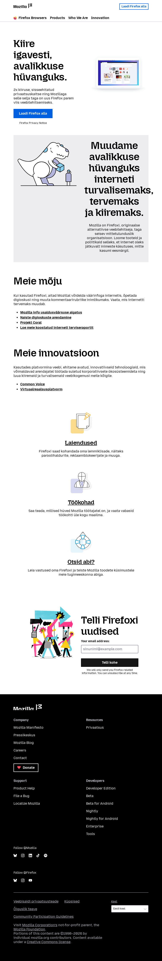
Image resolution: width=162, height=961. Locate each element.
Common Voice (32, 384)
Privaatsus (95, 727)
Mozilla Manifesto (28, 727)
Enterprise (95, 826)
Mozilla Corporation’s (39, 925)
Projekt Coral (31, 323)
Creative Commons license (48, 942)
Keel (114, 901)
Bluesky (15, 855)
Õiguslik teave (25, 909)
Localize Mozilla (27, 803)
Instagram (22, 855)
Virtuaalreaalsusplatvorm (41, 389)
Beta (89, 796)
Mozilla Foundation (29, 929)
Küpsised (72, 901)
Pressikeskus (24, 735)
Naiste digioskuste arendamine (45, 317)
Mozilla (28, 707)
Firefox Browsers (30, 18)
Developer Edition (101, 788)
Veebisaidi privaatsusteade (36, 901)
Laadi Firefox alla (134, 6)
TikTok (38, 855)
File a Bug (21, 796)
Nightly (92, 811)
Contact (20, 758)
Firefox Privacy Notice (33, 123)
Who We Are (78, 18)
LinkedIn (30, 855)
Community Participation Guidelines (44, 917)
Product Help (24, 788)
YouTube (30, 880)
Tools (90, 834)
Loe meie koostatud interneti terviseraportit (56, 328)
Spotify (45, 855)
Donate (26, 768)
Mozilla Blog (24, 743)
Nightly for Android (102, 819)
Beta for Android (99, 803)
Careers (20, 750)
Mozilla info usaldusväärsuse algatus (51, 312)
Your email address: (95, 641)
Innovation (100, 18)
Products (57, 18)
